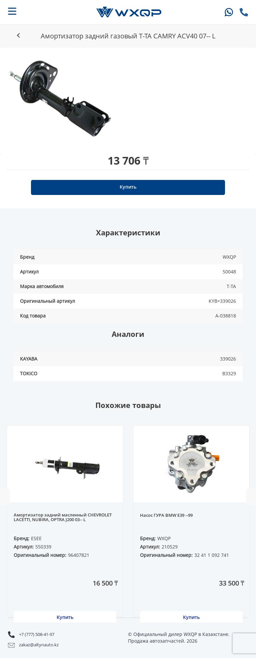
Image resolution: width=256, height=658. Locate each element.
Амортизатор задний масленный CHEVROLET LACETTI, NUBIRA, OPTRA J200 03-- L (63, 517)
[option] (59, 98)
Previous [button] (5, 497)
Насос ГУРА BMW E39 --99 (166, 515)
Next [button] (251, 497)
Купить (128, 187)
